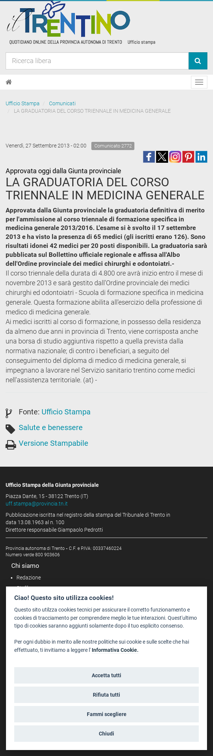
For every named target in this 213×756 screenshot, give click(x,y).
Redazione (28, 578)
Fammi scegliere (107, 714)
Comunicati (62, 103)
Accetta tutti (106, 675)
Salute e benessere (51, 427)
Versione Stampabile (53, 443)
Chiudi (106, 734)
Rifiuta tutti (106, 695)
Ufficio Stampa (23, 103)
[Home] (9, 82)
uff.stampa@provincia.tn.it (37, 504)
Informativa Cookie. (115, 650)
